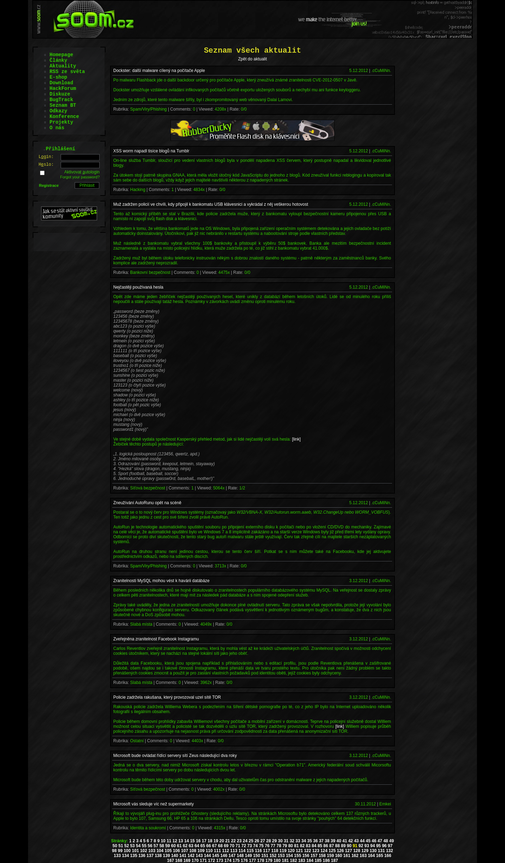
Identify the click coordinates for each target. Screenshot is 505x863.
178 (260, 860)
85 (319, 845)
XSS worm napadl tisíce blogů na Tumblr (151, 151)
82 (302, 845)
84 (314, 845)
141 (182, 855)
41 (344, 840)
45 (368, 840)
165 (379, 855)
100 (127, 850)
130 (373, 850)
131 (381, 850)
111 (217, 850)
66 (208, 845)
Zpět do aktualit (252, 59)
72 (243, 845)
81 (296, 845)
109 (200, 850)
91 (355, 845)
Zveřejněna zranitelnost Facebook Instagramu (156, 639)
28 (268, 840)
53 (132, 845)
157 (313, 855)
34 (303, 840)
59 (167, 845)
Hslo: (46, 164)
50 (115, 845)
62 (185, 845)
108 (192, 850)
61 (179, 845)
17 (204, 840)
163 (363, 855)
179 (268, 860)
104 (159, 850)
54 (138, 845)
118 (274, 850)
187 (334, 860)
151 (264, 855)
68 (220, 845)
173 (219, 860)
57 (156, 845)
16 (198, 840)
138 (158, 855)
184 (310, 860)
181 (285, 860)
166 (387, 855)
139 (166, 855)
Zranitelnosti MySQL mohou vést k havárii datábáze (161, 580)
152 (272, 855)
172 (211, 860)
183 (301, 860)
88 (337, 845)
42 (350, 840)
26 (257, 840)
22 (233, 840)
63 (191, 845)
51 (121, 845)
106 (176, 850)
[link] (296, 439)
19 (216, 840)
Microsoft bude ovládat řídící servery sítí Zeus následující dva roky (175, 755)
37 (321, 840)
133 (117, 855)
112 (225, 850)
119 (283, 850)
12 (175, 840)
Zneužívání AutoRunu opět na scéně (147, 502)
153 (281, 855)
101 (135, 850)
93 (366, 845)
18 (210, 840)
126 (340, 850)
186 (326, 860)
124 (324, 850)
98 (114, 850)
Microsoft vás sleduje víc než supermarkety (153, 804)
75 (261, 845)
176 (244, 860)
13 (181, 840)
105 (168, 850)
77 (273, 845)
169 (186, 860)
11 (169, 840)
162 (354, 855)
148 (240, 855)
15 (192, 840)
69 (226, 845)
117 (266, 850)
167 (170, 860)
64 (197, 845)
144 (207, 855)
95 (378, 845)
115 (250, 850)
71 (238, 845)
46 (374, 840)
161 (346, 855)
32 (292, 840)
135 (133, 855)
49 (391, 840)
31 (286, 840)
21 (227, 840)
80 (290, 845)
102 (143, 850)
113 (233, 850)
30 (280, 840)
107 (184, 850)
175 (236, 860)
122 (307, 850)
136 (141, 855)
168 (178, 860)
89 (343, 845)
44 (362, 840)
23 (239, 840)
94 (372, 845)
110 (209, 850)
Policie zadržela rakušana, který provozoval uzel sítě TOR (167, 697)
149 (248, 855)
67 (214, 845)
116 (258, 850)
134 (125, 855)
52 (126, 845)
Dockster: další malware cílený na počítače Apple (159, 70)
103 (151, 850)
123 (315, 850)
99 (120, 850)
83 (308, 845)
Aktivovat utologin (82, 172)
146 (223, 855)
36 (315, 840)
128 (356, 850)
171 (203, 860)
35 (309, 840)
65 (202, 845)
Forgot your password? (80, 177)
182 (293, 860)
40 (339, 840)
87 (331, 845)
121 (299, 850)
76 (267, 845)
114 (241, 850)
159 (330, 855)
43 (356, 840)
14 (186, 840)
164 (371, 855)
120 (291, 850)
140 (174, 855)
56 (150, 845)
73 (249, 845)
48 (385, 840)
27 (262, 840)
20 (221, 840)
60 (173, 845)
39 (333, 840)
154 (289, 855)
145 (215, 855)
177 (252, 860)
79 (284, 845)
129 (365, 850)
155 (297, 855)
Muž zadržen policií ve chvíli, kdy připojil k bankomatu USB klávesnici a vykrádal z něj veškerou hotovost (210, 204)
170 (194, 860)
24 (245, 840)
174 (227, 860)
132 (389, 850)
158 (322, 855)
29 (274, 840)
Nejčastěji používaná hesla (138, 287)
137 (150, 855)
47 (379, 840)
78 (278, 845)
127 (348, 850)
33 (298, 840)
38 (327, 840)
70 (232, 845)
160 (338, 855)
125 (332, 850)
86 (325, 845)
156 (305, 855)
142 (191, 855)
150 (256, 855)
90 (349, 845)
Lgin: (46, 156)
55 (144, 845)
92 (360, 845)
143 (199, 855)
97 (390, 845)
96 (384, 845)
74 (255, 845)
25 (251, 840)
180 (277, 860)
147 (232, 855)
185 (318, 860)
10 (163, 840)
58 (161, 845)
